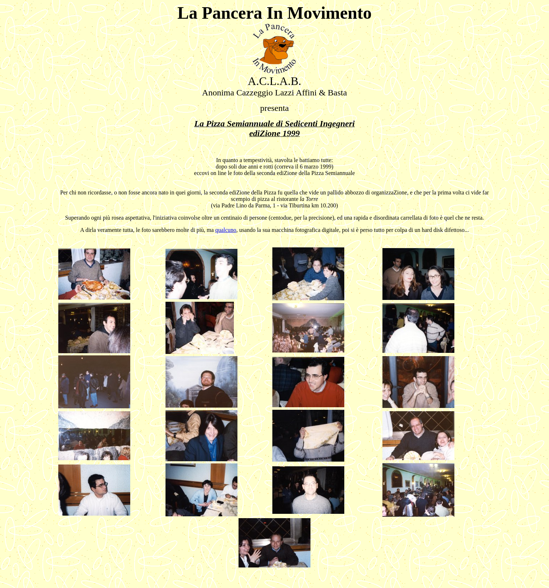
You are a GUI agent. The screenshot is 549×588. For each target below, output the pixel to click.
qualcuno (225, 230)
